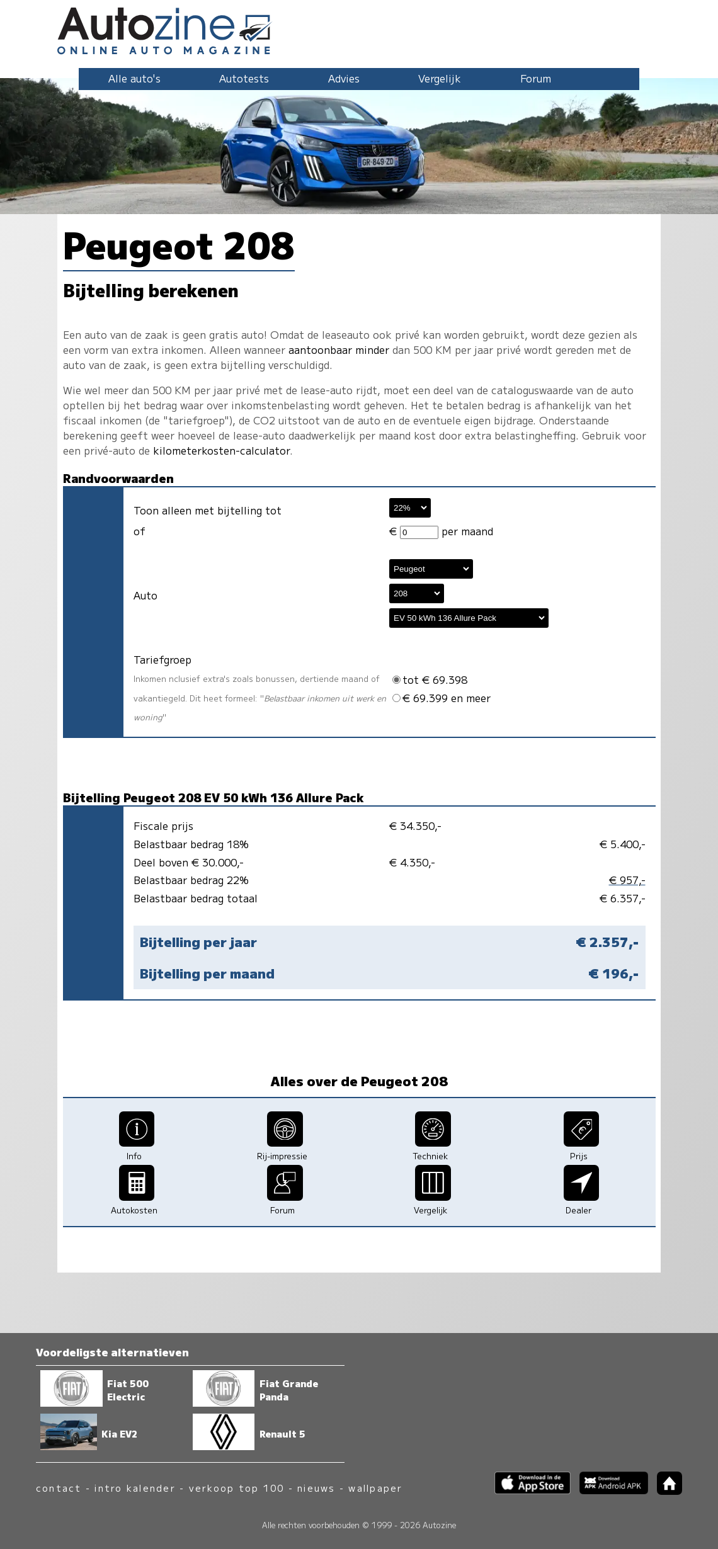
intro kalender (134, 1487)
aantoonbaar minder (338, 349)
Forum (535, 78)
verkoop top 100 (237, 1487)
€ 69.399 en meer (441, 697)
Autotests (244, 78)
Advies (344, 78)
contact (59, 1487)
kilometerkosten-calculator (221, 450)
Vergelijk (439, 78)
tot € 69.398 (429, 679)
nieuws (316, 1487)
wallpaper (375, 1487)
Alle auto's (134, 78)
